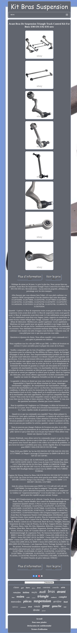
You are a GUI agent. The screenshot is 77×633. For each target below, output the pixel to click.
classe (16, 587)
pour (46, 606)
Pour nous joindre (39, 622)
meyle (34, 592)
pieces (33, 588)
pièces (27, 601)
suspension (42, 601)
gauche (56, 606)
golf (22, 588)
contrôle (55, 587)
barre (28, 588)
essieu (20, 596)
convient (46, 587)
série (63, 587)
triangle (43, 596)
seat (65, 607)
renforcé (54, 597)
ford (66, 602)
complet (63, 596)
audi (42, 592)
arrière (57, 601)
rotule (37, 606)
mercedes (16, 601)
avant (61, 592)
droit (30, 607)
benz (13, 597)
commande (23, 607)
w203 (28, 597)
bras (51, 591)
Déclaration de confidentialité (39, 626)
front (39, 588)
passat (43, 610)
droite (36, 609)
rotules (17, 593)
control (33, 597)
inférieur (15, 607)
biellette (26, 592)
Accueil (39, 619)
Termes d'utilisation (39, 629)
